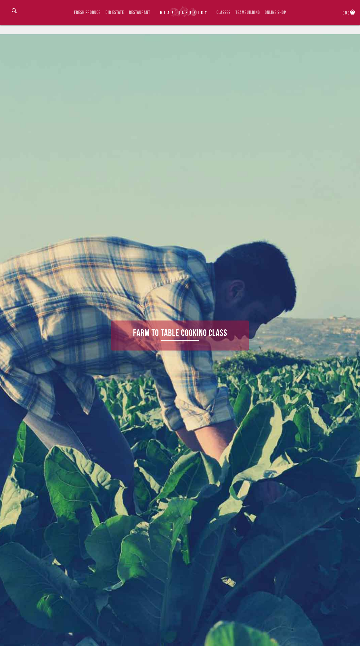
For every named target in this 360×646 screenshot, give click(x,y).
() (346, 12)
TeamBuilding (248, 12)
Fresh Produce (87, 12)
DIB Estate (115, 12)
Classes (223, 12)
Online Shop (275, 12)
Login (7, 12)
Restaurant (139, 12)
